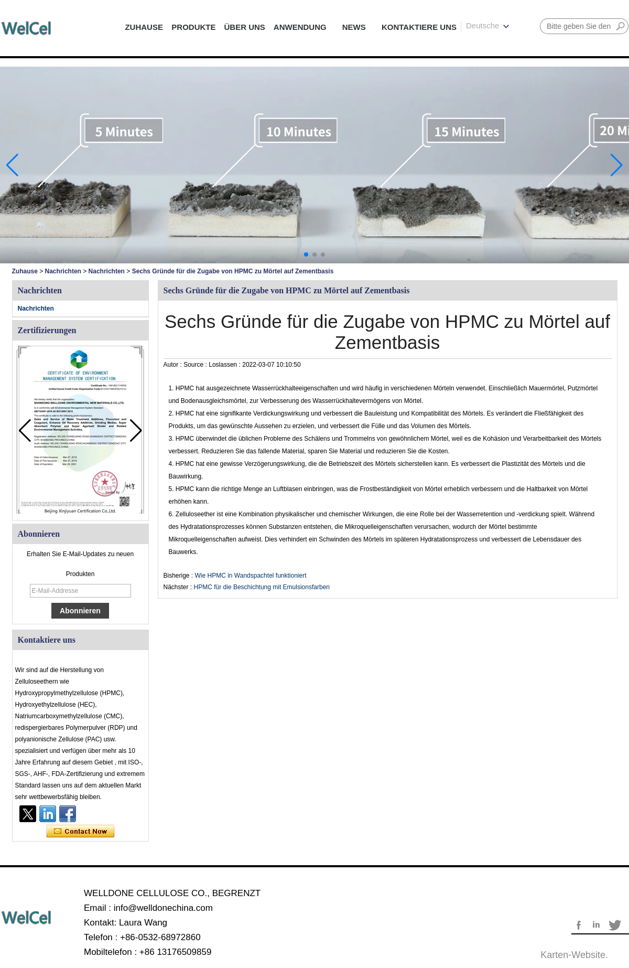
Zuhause (25, 271)
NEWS (354, 27)
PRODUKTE (193, 27)
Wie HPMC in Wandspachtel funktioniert (251, 575)
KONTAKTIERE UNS (419, 27)
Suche (620, 26)
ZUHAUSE (144, 27)
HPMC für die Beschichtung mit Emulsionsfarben (262, 587)
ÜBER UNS (244, 27)
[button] (306, 254)
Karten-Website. (574, 955)
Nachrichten (63, 271)
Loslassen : (225, 364)
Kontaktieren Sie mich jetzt (80, 831)
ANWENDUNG (300, 27)
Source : (196, 364)
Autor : (174, 364)
